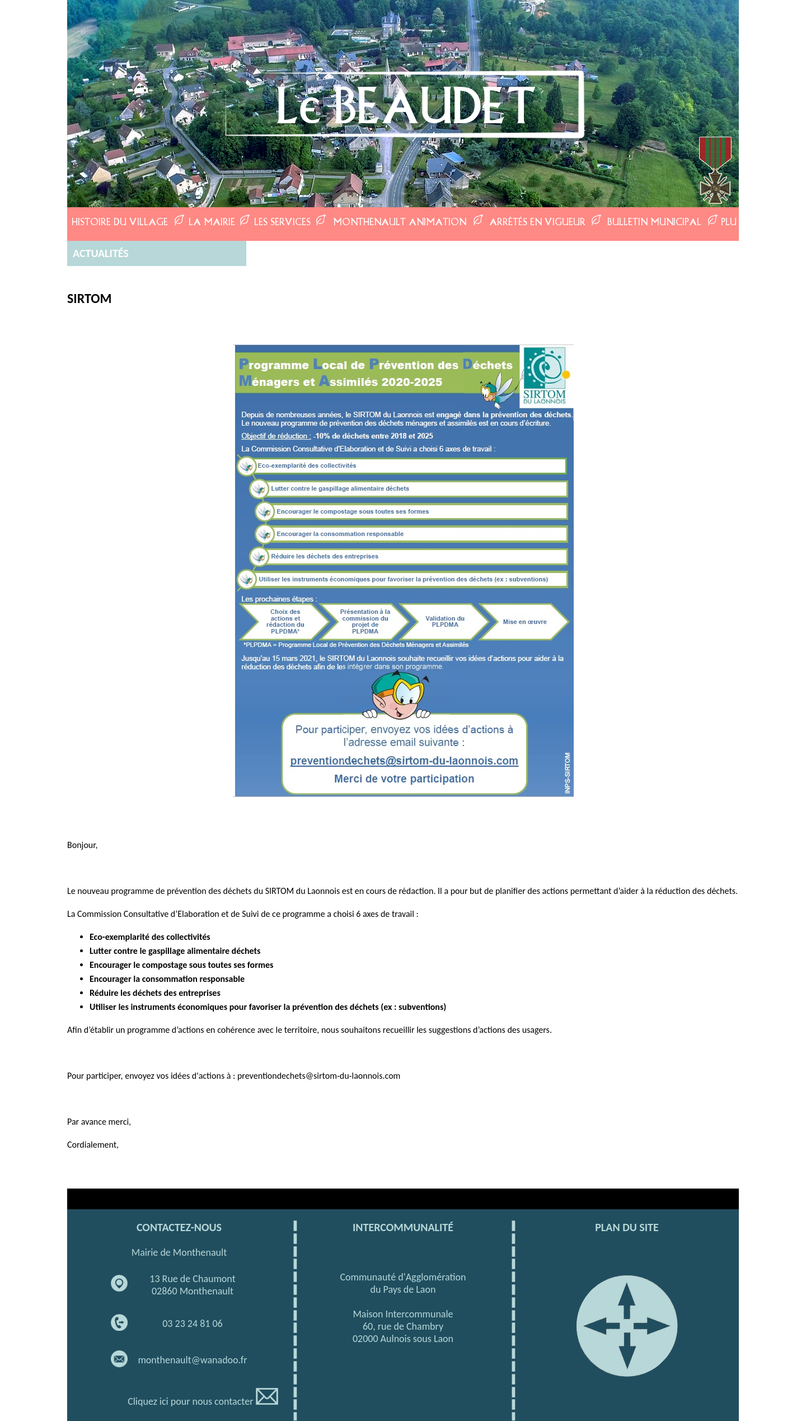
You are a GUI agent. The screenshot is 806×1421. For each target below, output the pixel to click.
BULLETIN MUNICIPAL (654, 221)
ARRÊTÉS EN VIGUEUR (537, 221)
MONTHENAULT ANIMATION (399, 221)
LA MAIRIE (212, 221)
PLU (729, 221)
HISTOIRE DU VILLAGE (120, 221)
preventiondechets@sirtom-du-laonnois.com (318, 1075)
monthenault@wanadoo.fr (192, 1360)
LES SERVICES (282, 221)
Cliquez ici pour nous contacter (203, 1401)
